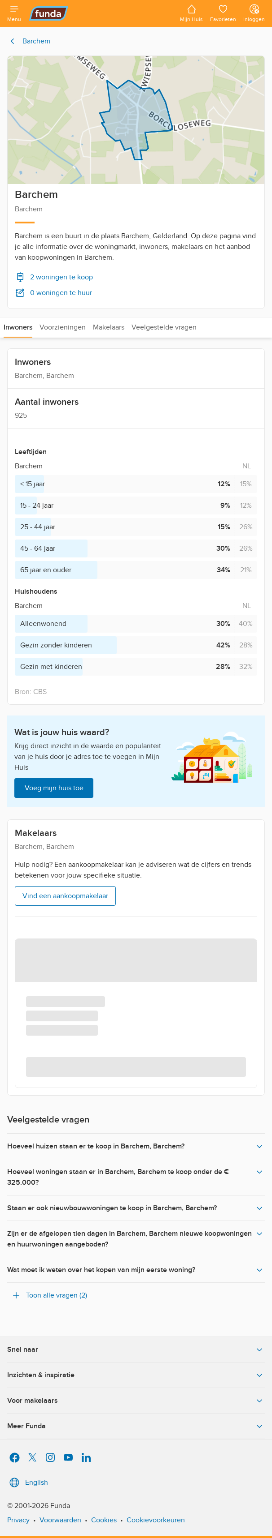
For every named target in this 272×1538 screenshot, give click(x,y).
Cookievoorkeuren (156, 1520)
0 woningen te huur (53, 292)
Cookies (104, 1520)
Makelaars (108, 327)
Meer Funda (136, 1426)
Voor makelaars (136, 1400)
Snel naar (136, 1349)
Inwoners (18, 327)
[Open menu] (14, 13)
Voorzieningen (62, 327)
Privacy (18, 1520)
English (27, 1482)
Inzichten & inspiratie (136, 1375)
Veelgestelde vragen (164, 327)
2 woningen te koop (54, 277)
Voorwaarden (60, 1520)
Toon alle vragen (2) (49, 1295)
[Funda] (100, 13)
